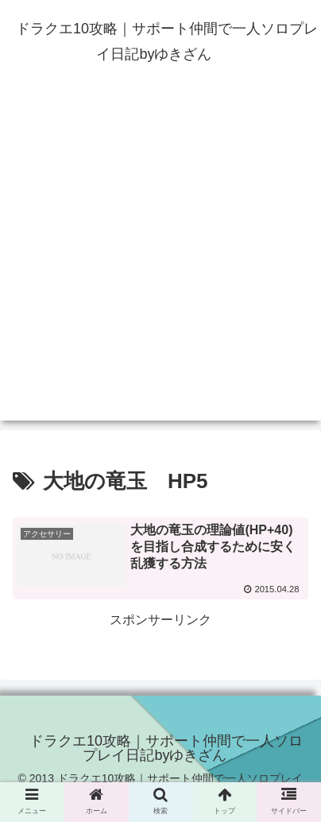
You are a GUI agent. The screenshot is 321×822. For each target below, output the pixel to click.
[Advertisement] (160, 260)
